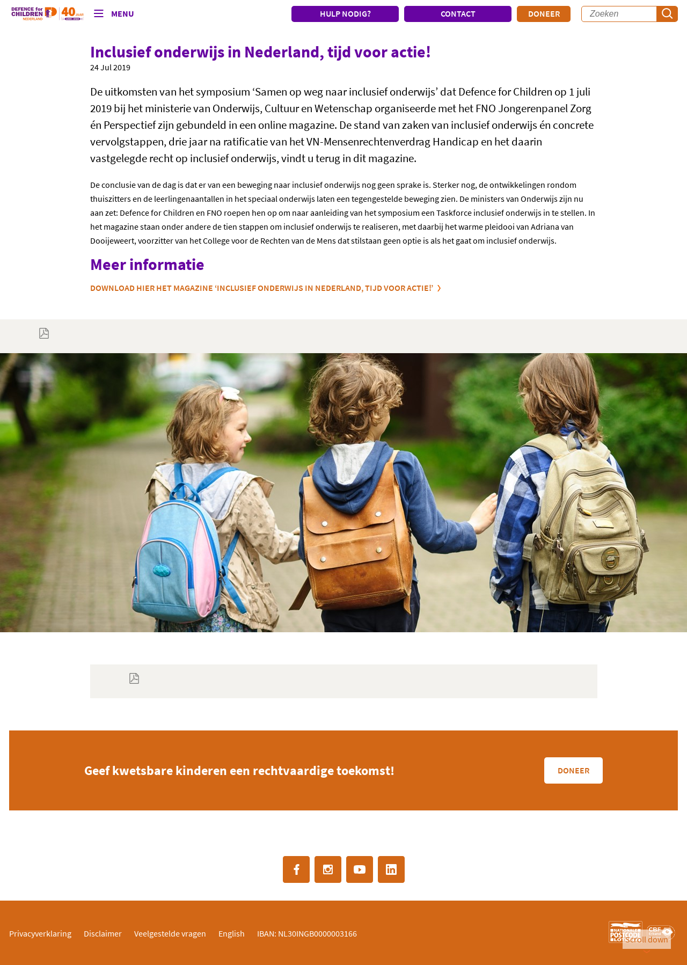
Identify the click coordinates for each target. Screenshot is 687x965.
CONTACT (458, 13)
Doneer (544, 13)
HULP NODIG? (345, 13)
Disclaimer (103, 933)
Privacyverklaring (40, 933)
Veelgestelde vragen (170, 933)
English (231, 933)
